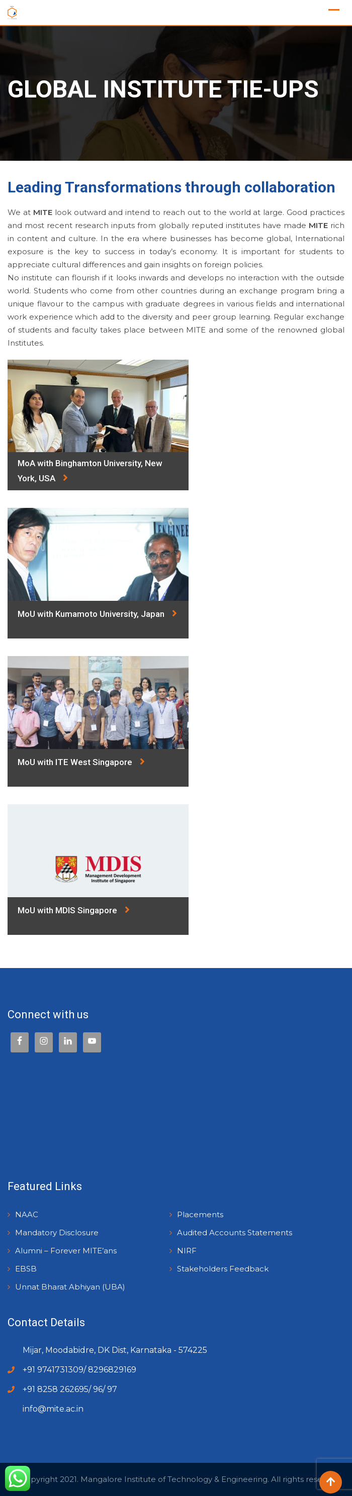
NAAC (26, 1214)
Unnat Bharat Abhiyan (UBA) (70, 1287)
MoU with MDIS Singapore (74, 909)
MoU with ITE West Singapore (81, 761)
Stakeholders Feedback (223, 1268)
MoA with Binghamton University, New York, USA (90, 471)
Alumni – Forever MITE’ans (66, 1250)
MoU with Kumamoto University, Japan (97, 613)
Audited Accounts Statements (234, 1232)
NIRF (187, 1250)
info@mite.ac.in (53, 1409)
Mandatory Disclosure (57, 1232)
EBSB (26, 1268)
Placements (200, 1214)
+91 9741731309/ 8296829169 (79, 1369)
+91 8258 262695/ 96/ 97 (70, 1389)
